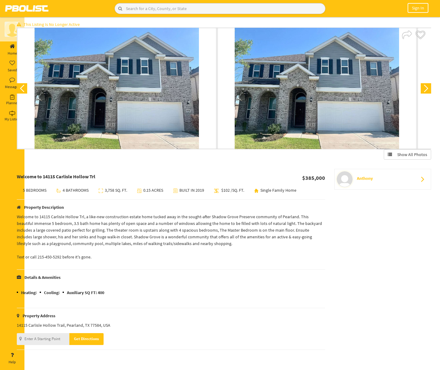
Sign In (418, 8)
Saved (12, 66)
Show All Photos (405, 156)
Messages (12, 83)
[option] (129, 90)
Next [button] (424, 90)
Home (12, 49)
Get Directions (98, 340)
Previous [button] (34, 90)
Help (12, 358)
